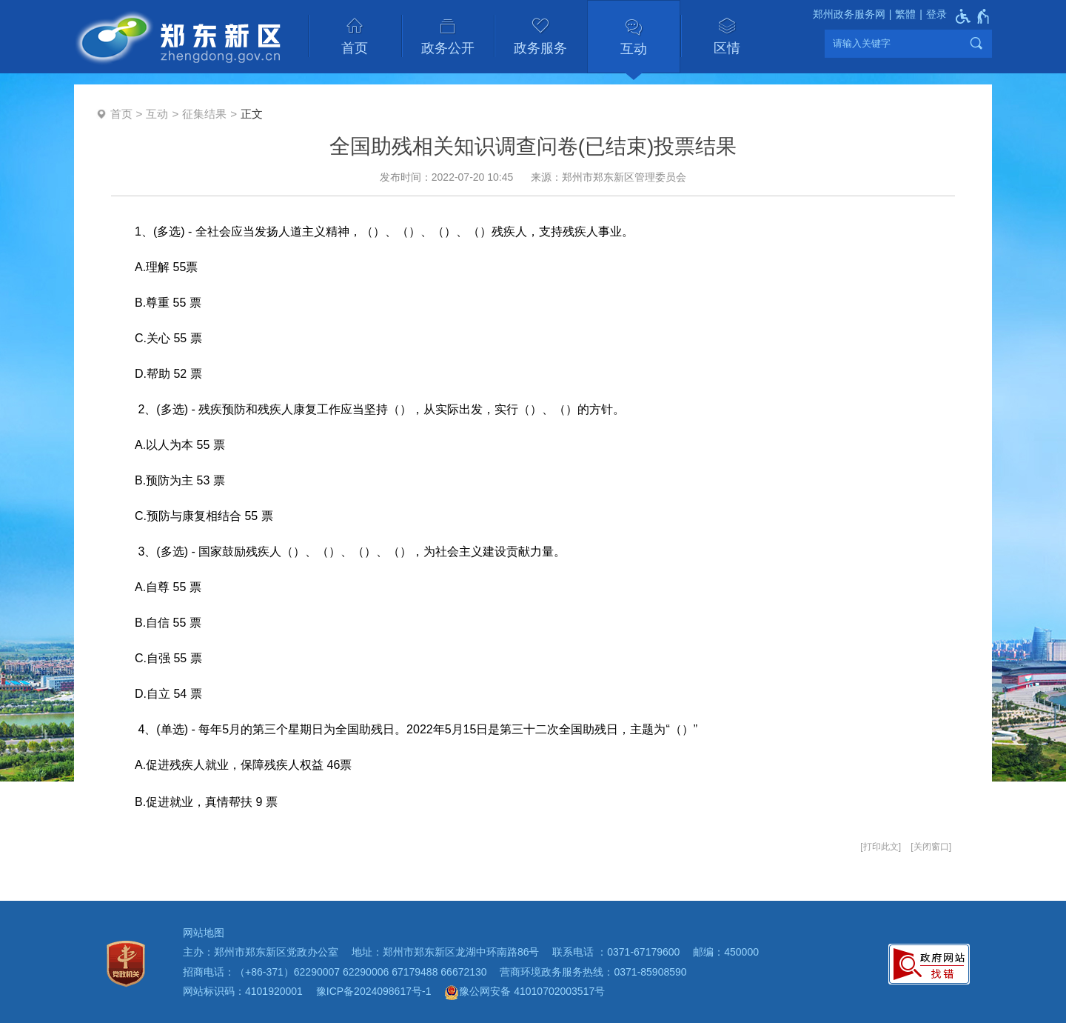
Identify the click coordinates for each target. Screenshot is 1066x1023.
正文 (252, 113)
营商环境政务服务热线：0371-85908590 (593, 972)
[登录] (931, 14)
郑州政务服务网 (849, 14)
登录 (936, 14)
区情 (727, 48)
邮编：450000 (726, 952)
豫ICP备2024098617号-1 (374, 991)
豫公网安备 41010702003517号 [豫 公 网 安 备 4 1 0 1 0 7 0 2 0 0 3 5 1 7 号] (524, 992)
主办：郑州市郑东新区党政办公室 (260, 952)
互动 (633, 48)
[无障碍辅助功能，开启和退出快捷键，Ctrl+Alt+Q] (973, 16)
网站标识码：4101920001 (243, 991)
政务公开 (448, 48)
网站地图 (203, 933)
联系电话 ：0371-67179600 (616, 952)
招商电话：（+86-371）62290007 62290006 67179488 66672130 (335, 972)
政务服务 (540, 48)
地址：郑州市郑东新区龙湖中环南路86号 (446, 952)
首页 (354, 48)
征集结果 (204, 113)
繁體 (905, 14)
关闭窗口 (931, 847)
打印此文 (881, 847)
